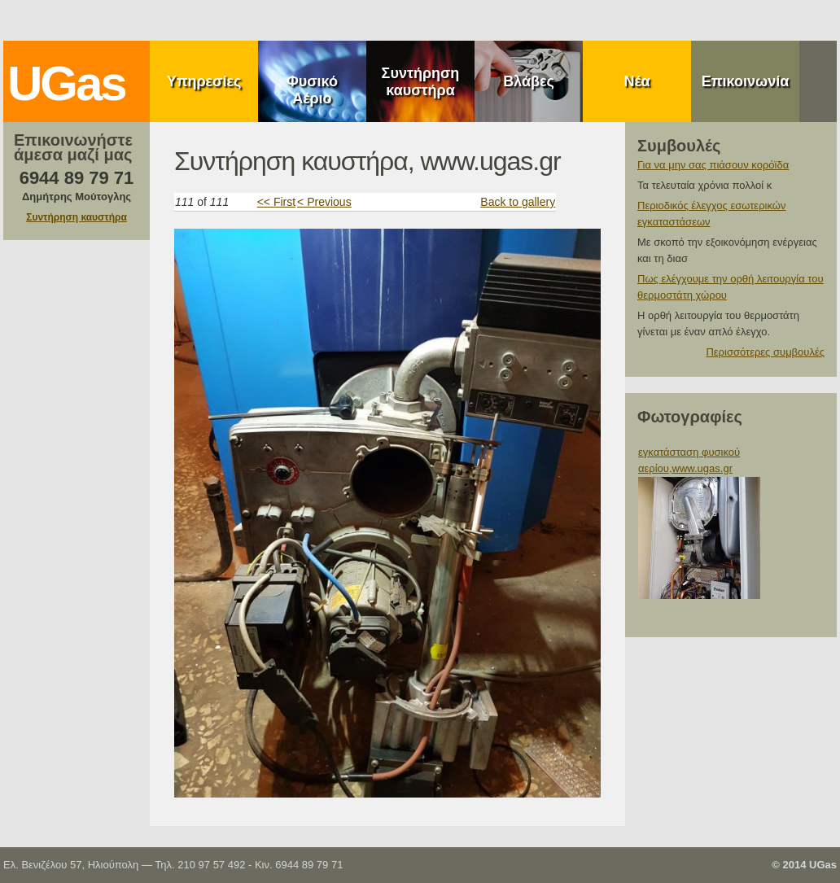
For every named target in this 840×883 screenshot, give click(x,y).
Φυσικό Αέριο (312, 90)
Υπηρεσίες (204, 81)
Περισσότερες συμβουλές (765, 352)
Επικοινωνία (746, 81)
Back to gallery (517, 201)
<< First (276, 201)
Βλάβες (528, 81)
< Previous (324, 201)
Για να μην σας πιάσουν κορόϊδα (713, 165)
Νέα (636, 81)
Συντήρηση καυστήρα (421, 81)
